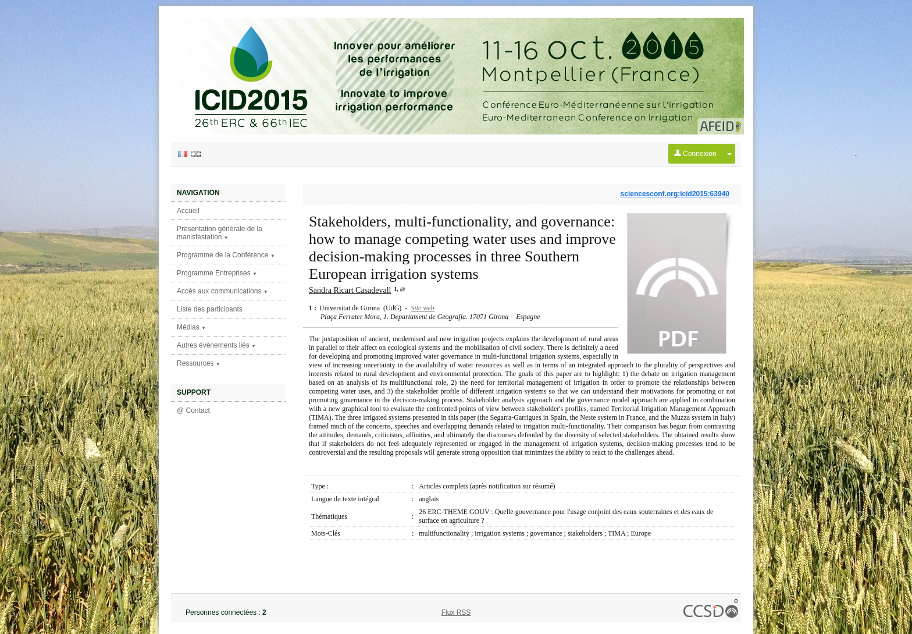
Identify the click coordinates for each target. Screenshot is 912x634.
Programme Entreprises (217, 273)
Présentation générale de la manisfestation (219, 233)
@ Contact (193, 410)
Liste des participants (210, 309)
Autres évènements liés (216, 345)
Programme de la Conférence (226, 255)
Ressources (198, 363)
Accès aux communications (222, 291)
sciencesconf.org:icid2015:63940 (675, 194)
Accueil (188, 211)
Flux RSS (456, 612)
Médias (191, 327)
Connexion (695, 154)
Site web (422, 308)
